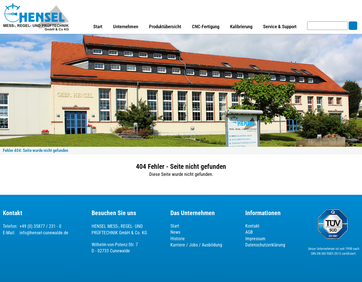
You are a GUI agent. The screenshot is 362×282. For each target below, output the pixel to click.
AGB (249, 232)
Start (97, 26)
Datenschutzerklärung (265, 245)
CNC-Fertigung (205, 26)
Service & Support (279, 26)
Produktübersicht (165, 26)
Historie (177, 238)
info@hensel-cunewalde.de (43, 232)
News (175, 232)
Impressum (255, 238)
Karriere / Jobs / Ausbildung (196, 245)
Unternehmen (125, 26)
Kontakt (252, 226)
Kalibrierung (241, 26)
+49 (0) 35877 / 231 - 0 (40, 226)
